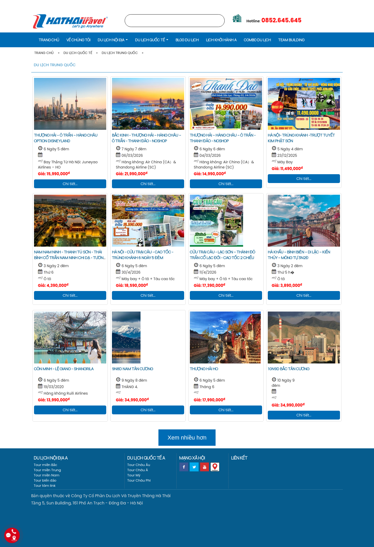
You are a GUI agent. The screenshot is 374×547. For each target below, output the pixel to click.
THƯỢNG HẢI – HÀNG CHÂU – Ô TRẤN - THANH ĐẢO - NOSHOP (223, 138)
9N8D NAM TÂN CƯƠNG (132, 369)
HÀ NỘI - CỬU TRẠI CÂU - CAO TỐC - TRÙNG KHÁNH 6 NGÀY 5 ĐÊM (142, 254)
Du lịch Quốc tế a (146, 458)
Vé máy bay (334, 4)
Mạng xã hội (192, 458)
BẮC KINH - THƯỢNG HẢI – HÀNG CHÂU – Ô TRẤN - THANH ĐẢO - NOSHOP (146, 138)
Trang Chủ (44, 52)
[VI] (363, 4)
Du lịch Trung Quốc (120, 52)
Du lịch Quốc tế (77, 52)
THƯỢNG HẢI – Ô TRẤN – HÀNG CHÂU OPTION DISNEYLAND (65, 138)
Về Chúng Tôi (78, 39)
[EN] (369, 4)
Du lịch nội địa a (51, 458)
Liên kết (239, 458)
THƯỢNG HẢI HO (204, 369)
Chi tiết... (70, 183)
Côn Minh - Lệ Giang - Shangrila (64, 369)
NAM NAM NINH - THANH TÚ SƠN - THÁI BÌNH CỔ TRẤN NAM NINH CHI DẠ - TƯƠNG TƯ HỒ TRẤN (70, 257)
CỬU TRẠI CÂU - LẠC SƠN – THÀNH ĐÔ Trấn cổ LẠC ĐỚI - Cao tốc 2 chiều (222, 254)
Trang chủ (284, 4)
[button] (112, 39)
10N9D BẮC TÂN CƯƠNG (288, 369)
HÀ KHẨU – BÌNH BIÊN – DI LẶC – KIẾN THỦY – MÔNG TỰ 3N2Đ (299, 254)
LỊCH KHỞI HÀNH (309, 4)
